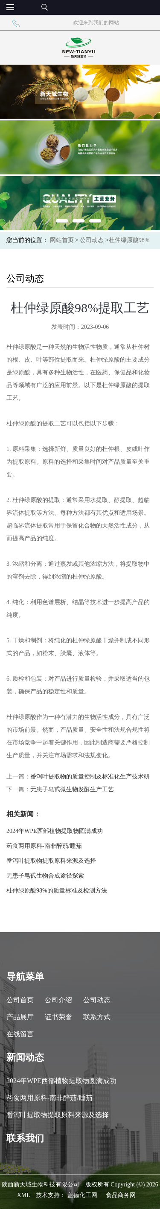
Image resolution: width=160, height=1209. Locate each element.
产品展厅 (20, 1017)
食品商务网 (121, 1195)
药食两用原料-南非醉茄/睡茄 (44, 846)
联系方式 (97, 1017)
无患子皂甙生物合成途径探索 (45, 876)
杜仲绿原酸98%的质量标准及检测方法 (56, 890)
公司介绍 (58, 1000)
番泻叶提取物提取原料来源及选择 (51, 861)
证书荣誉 (58, 1017)
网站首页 (62, 240)
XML (23, 1195)
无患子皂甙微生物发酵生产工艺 (72, 789)
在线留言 (20, 1034)
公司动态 (92, 240)
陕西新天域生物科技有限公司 (40, 1184)
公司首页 (20, 1000)
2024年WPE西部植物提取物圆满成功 (54, 831)
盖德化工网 (82, 1195)
